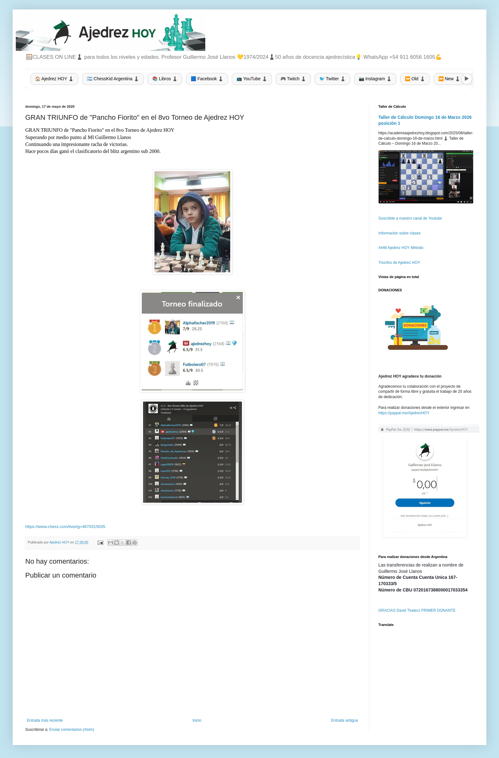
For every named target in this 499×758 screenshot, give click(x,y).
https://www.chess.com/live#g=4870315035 (65, 526)
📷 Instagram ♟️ (375, 78)
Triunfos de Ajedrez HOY (399, 262)
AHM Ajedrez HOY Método (401, 248)
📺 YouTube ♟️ (252, 78)
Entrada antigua (344, 720)
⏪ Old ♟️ (415, 78)
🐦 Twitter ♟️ (332, 78)
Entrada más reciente (45, 720)
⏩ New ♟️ (449, 78)
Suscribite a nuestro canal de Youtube (410, 218)
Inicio (197, 720)
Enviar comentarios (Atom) (71, 729)
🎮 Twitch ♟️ (293, 78)
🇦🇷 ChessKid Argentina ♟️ (113, 78)
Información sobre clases (399, 233)
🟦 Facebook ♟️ (207, 78)
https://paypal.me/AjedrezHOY (403, 413)
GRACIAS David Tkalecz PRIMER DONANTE (417, 610)
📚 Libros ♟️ (164, 78)
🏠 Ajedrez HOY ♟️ (54, 78)
